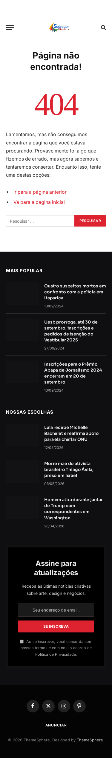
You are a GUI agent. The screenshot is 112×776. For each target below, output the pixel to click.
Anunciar (56, 725)
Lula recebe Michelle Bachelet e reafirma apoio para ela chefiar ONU (71, 433)
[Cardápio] (10, 27)
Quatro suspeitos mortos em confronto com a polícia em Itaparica (75, 292)
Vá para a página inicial (39, 202)
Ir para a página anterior (40, 192)
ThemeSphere (90, 739)
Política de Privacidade (55, 654)
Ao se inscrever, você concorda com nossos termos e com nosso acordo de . (56, 648)
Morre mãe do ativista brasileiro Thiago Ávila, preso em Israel (68, 469)
